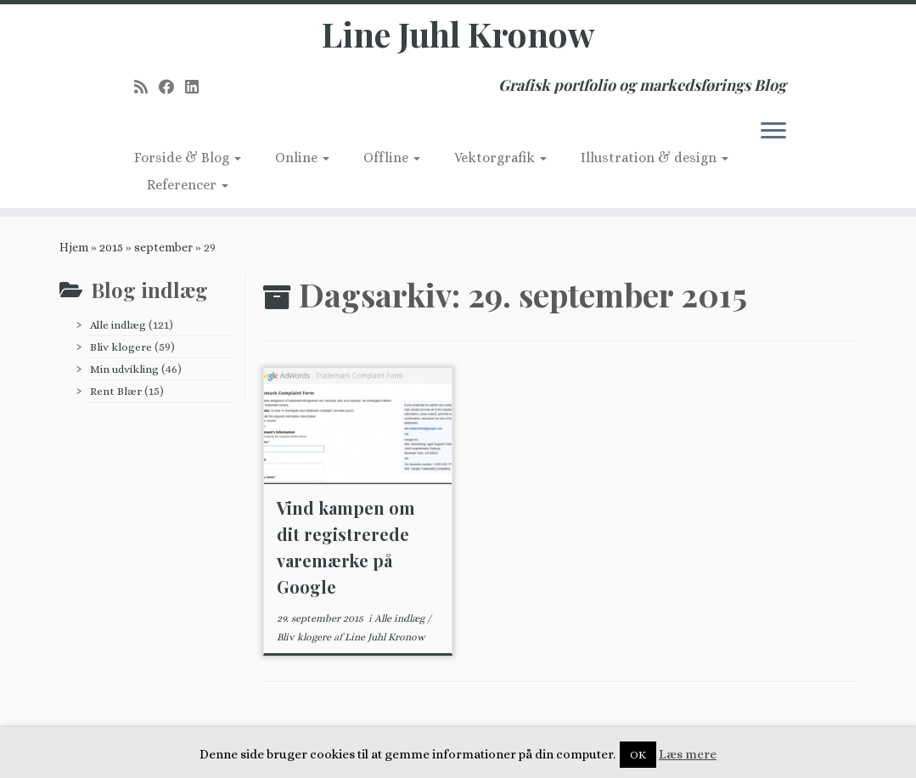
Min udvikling (124, 369)
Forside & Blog (187, 157)
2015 (111, 247)
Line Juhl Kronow (458, 34)
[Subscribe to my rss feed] (146, 87)
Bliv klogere (121, 347)
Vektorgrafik (500, 157)
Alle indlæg (118, 325)
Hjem (73, 247)
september (163, 247)
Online (302, 157)
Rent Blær (116, 391)
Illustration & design (654, 157)
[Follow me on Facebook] (172, 87)
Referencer (187, 185)
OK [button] (638, 754)
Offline (391, 157)
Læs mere (688, 754)
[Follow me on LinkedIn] (197, 87)
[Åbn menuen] (773, 131)
